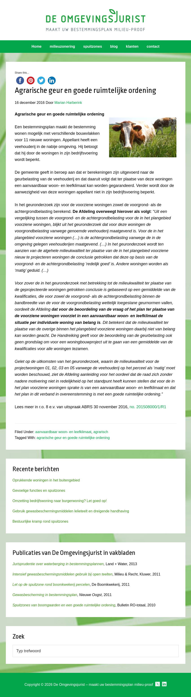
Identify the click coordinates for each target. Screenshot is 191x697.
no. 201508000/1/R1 (148, 407)
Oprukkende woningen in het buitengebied (46, 480)
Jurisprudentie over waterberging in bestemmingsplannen (58, 564)
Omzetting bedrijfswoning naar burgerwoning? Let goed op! (60, 501)
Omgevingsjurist (95, 20)
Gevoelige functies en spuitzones (39, 490)
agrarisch (100, 432)
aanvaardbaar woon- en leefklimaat (63, 432)
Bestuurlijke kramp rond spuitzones (40, 521)
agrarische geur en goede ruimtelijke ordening (73, 438)
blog (114, 46)
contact (153, 46)
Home (37, 46)
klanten (132, 46)
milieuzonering (62, 46)
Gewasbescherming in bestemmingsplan (45, 595)
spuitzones (92, 46)
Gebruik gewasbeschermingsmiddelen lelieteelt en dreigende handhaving (71, 511)
